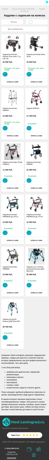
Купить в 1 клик (12, 82)
